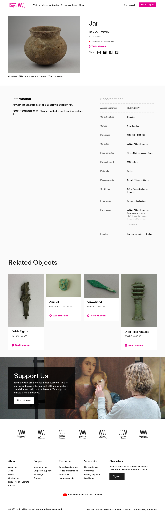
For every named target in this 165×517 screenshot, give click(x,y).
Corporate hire (91, 467)
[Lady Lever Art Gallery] (143, 434)
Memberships (40, 467)
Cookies (128, 510)
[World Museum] (42, 434)
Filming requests (92, 475)
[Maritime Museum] (82, 434)
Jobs (10, 471)
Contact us (13, 478)
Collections (65, 5)
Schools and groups (68, 467)
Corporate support (42, 471)
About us (12, 467)
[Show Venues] (39, 5)
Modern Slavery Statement (109, 510)
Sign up (117, 477)
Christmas (89, 471)
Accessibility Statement (145, 510)
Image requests (66, 478)
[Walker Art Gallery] (103, 434)
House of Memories (68, 471)
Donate (37, 478)
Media (11, 475)
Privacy (90, 510)
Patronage (38, 475)
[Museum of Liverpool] (21, 434)
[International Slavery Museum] (62, 434)
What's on (46, 5)
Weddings (89, 478)
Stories (55, 5)
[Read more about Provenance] (140, 218)
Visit (35, 5)
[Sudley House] (123, 434)
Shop (81, 5)
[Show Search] (128, 5)
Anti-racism (64, 475)
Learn (75, 5)
